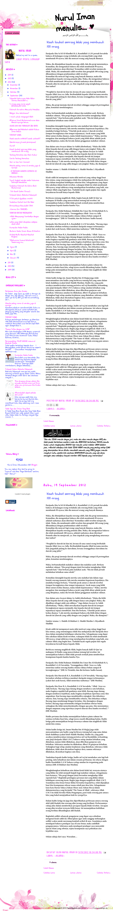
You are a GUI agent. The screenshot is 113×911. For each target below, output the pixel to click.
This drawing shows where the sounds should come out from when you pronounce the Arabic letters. (28, 384)
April (12, 250)
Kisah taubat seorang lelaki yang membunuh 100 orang (23, 150)
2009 (9, 269)
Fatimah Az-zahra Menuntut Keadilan (25, 109)
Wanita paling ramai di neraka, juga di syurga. (25, 166)
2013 (9, 78)
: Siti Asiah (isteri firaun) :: (20, 191)
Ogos (12, 247)
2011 (9, 262)
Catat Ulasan (49, 421)
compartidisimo (86, 908)
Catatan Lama (49, 425)
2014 (9, 75)
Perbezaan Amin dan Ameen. (16, 291)
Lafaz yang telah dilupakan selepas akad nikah (23, 223)
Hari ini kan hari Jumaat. (20, 162)
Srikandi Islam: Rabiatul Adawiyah (23, 195)
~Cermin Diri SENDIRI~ (19, 209)
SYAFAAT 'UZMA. (15, 135)
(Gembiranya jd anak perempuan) (23, 142)
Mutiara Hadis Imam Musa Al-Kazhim (25, 231)
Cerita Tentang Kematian (19, 158)
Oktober (13, 92)
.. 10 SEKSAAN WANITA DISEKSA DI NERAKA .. (23, 172)
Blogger (34, 464)
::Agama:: (61, 408)
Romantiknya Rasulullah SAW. (21, 205)
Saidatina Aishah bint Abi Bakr (22, 202)
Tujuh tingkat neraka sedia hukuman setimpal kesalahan (24, 181)
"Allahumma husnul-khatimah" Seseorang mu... (22, 241)
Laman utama (12, 33)
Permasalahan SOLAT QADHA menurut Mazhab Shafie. (20, 342)
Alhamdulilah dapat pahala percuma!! (25, 393)
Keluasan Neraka (16, 176)
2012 (9, 82)
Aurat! (12, 145)
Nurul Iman (25, 50)
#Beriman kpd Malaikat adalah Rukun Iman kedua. (24, 130)
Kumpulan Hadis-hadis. (19, 227)
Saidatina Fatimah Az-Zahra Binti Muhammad (23, 186)
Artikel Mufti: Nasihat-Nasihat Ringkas (22, 235)
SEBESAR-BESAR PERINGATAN (21, 212)
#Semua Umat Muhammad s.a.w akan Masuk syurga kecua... (24, 121)
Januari (13, 257)
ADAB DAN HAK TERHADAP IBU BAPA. (24, 126)
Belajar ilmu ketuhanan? (19, 113)
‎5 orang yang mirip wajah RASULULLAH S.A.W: (20, 105)
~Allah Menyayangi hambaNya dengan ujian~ (24, 217)
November (14, 88)
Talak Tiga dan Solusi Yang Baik (17, 408)
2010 (9, 266)
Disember (14, 85)
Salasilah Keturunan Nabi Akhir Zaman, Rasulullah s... (22, 99)
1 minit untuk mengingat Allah (21, 116)
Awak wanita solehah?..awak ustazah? (25, 138)
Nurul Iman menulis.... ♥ (75, 22)
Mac (11, 254)
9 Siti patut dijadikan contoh (21, 198)
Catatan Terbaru (103, 425)
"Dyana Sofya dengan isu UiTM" (17, 329)
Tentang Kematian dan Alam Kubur (23, 154)
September (14, 95)
